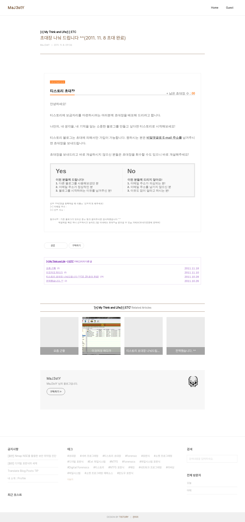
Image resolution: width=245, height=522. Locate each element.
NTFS (114, 461)
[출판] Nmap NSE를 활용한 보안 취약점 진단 (32, 455)
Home (214, 7)
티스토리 (99, 467)
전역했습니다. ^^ (54, 280)
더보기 (70, 479)
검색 (233, 458)
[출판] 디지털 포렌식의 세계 (22, 463)
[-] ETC (70, 261)
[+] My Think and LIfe (55, 261)
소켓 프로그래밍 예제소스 (99, 473)
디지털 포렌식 (76, 461)
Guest (230, 7)
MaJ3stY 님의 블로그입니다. (62, 383)
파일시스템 (74, 473)
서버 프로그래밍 (90, 455)
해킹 (132, 467)
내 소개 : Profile (17, 478)
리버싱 (170, 467)
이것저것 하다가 (54, 272)
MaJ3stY (16, 7)
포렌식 (146, 455)
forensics (129, 461)
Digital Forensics (79, 467)
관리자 (135, 517)
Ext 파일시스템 (97, 461)
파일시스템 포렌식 (150, 461)
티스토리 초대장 (112, 455)
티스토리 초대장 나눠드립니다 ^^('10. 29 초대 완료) (72, 276)
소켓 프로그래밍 (163, 455)
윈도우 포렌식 (126, 473)
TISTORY (123, 517)
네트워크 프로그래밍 (151, 467)
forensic (132, 455)
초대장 (72, 455)
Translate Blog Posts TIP (23, 470)
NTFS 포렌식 (117, 467)
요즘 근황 (51, 268)
